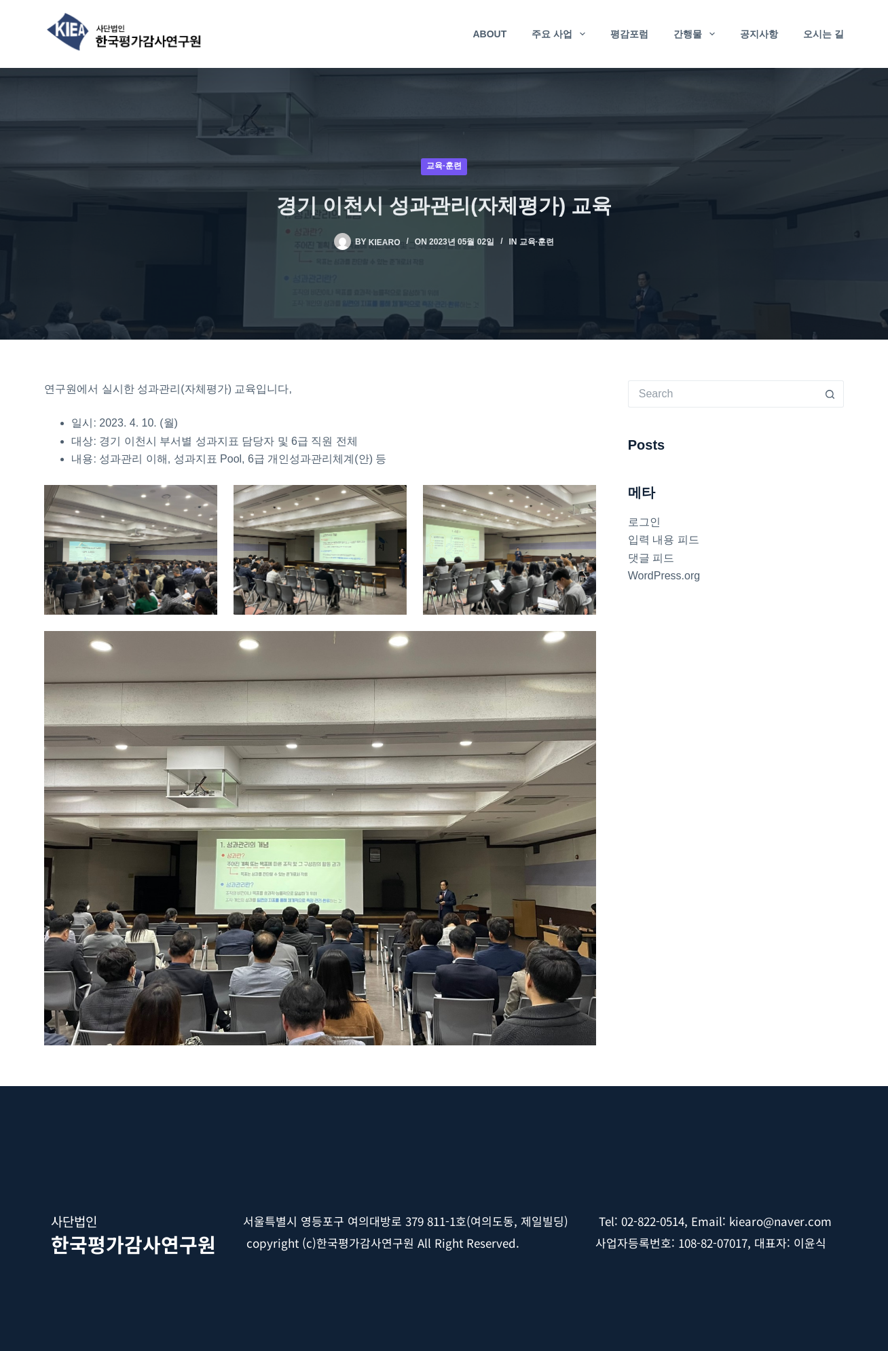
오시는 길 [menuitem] (823, 34)
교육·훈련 (443, 165)
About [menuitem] (489, 34)
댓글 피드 (651, 558)
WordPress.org (664, 575)
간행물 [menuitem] (696, 34)
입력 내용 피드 (663, 539)
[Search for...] (722, 394)
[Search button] (830, 394)
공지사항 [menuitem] (759, 34)
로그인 (644, 522)
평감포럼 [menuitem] (629, 34)
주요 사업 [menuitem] (561, 34)
